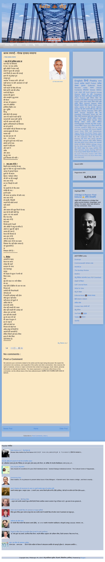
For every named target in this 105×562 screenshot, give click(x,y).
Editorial (91, 85)
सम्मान (83, 122)
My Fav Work (79, 146)
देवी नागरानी (86, 109)
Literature (85, 140)
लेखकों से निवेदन (79, 281)
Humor (99, 144)
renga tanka (87, 146)
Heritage (94, 144)
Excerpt (90, 100)
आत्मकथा (84, 116)
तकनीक (84, 152)
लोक (76, 142)
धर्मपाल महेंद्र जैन (96, 98)
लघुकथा (77, 96)
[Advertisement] (88, 64)
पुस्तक (83, 85)
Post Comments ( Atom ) (40, 436)
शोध (100, 100)
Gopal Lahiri (79, 101)
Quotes (87, 150)
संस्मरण (82, 105)
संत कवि (77, 137)
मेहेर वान (98, 113)
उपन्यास (77, 144)
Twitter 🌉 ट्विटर (80, 317)
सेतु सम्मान (96, 137)
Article (99, 88)
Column (93, 129)
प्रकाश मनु (85, 94)
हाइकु (83, 148)
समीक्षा (99, 83)
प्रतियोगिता (77, 135)
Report (95, 133)
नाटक (85, 138)
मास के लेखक (78, 157)
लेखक (77, 85)
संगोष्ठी (82, 157)
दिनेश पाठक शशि (97, 101)
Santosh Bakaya (90, 103)
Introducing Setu (16, 477)
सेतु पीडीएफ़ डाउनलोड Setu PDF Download (88, 277)
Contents (78, 90)
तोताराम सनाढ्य (98, 155)
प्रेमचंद (93, 125)
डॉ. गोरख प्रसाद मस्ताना (58, 81)
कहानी (87, 83)
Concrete (77, 127)
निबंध (86, 105)
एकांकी (95, 153)
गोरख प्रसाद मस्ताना (10, 57)
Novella (87, 123)
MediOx (77, 274)
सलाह (78, 142)
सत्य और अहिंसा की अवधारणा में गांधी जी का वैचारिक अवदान (17, 461)
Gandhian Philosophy (82, 114)
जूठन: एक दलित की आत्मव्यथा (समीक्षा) (19, 542)
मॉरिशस (100, 135)
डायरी (97, 150)
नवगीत (100, 146)
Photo (82, 131)
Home (36, 429)
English (79, 80)
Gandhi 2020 (97, 120)
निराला (90, 137)
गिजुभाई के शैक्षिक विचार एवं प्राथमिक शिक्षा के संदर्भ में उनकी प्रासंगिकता (29, 532)
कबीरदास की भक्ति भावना (17, 521)
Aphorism (81, 150)
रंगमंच (91, 152)
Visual (87, 142)
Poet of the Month (89, 155)
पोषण (94, 122)
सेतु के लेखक (78, 292)
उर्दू (92, 123)
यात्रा (94, 123)
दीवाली (88, 152)
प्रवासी (89, 118)
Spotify (77, 320)
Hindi (77, 83)
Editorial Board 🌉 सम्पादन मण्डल (85, 295)
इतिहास (89, 127)
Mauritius (77, 138)
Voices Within (96, 90)
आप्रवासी (99, 142)
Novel (93, 114)
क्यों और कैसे (94, 135)
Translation (98, 94)
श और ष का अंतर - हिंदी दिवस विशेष (20, 499)
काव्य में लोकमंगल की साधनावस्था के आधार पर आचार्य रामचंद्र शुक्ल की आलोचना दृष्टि (32, 488)
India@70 (84, 127)
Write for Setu (79, 288)
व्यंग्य (100, 96)
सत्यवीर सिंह (98, 125)
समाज (76, 150)
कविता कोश (78, 303)
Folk (76, 152)
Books (19, 45)
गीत (81, 109)
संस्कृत (89, 120)
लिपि (100, 148)
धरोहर (76, 103)
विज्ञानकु (77, 122)
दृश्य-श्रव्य (99, 138)
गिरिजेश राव (95, 146)
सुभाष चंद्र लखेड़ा (92, 116)
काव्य (100, 81)
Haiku (100, 118)
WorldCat (78, 267)
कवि (91, 94)
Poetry (93, 80)
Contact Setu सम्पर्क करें (82, 306)
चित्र (76, 116)
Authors (50, 45)
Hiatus (41, 45)
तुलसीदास (96, 148)
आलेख (82, 83)
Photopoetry (80, 155)
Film (87, 148)
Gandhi (82, 133)
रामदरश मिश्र (78, 140)
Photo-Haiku (84, 153)
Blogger (82, 557)
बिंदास (81, 103)
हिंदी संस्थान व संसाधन (81, 299)
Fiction (93, 83)
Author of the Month (87, 107)
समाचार (90, 105)
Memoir (99, 107)
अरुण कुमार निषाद (80, 120)
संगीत (76, 155)
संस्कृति (82, 135)
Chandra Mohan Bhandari (84, 111)
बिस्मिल (100, 122)
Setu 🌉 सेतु (52, 6)
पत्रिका (100, 153)
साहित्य (94, 118)
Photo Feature (80, 98)
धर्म (80, 144)
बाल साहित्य (84, 100)
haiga (91, 148)
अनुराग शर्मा (81, 92)
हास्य (89, 138)
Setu (27, 45)
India (85, 88)
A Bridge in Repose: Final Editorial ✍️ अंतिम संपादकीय (85, 196)
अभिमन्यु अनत (92, 142)
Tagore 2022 (87, 125)
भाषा (100, 114)
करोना (88, 122)
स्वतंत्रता (88, 144)
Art (81, 96)
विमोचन (83, 144)
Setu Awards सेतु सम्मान (17, 467)
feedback (91, 153)
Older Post (64, 429)
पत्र (97, 114)
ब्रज (100, 150)
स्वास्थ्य (82, 142)
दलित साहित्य (92, 140)
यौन (75, 148)
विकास (95, 152)
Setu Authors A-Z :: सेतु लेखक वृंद (20, 450)
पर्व (101, 137)
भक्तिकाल (99, 140)
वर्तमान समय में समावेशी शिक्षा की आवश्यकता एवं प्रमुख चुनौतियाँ (27, 510)
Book (99, 85)
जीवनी (79, 116)
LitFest (93, 138)
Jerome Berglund (86, 113)
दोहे (82, 138)
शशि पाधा (92, 109)
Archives (80, 45)
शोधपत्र (85, 90)
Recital (80, 152)
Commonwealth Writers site (84, 263)
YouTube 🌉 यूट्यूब (81, 313)
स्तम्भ (92, 88)
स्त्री (90, 131)
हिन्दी (86, 80)
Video (100, 133)
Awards (60, 45)
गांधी (90, 129)
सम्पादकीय (95, 96)
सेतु (34, 45)
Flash (95, 105)
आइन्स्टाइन (87, 135)
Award (76, 131)
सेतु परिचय (77, 310)
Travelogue (84, 129)
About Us (70, 45)
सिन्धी (86, 131)
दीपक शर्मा (85, 96)
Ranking (92, 150)
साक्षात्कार (77, 109)
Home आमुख (9, 45)
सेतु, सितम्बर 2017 (63, 343)
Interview (78, 100)
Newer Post (8, 429)
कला (93, 127)
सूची (88, 98)
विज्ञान (81, 125)
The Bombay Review (82, 270)
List (76, 92)
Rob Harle (87, 101)
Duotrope (78, 259)
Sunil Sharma (91, 92)
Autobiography (79, 123)
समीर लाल (99, 109)
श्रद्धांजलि (99, 129)
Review (78, 88)
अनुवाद (90, 96)
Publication (84, 137)
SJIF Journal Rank (81, 285)
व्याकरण (79, 148)
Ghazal (96, 100)
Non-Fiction (88, 133)
